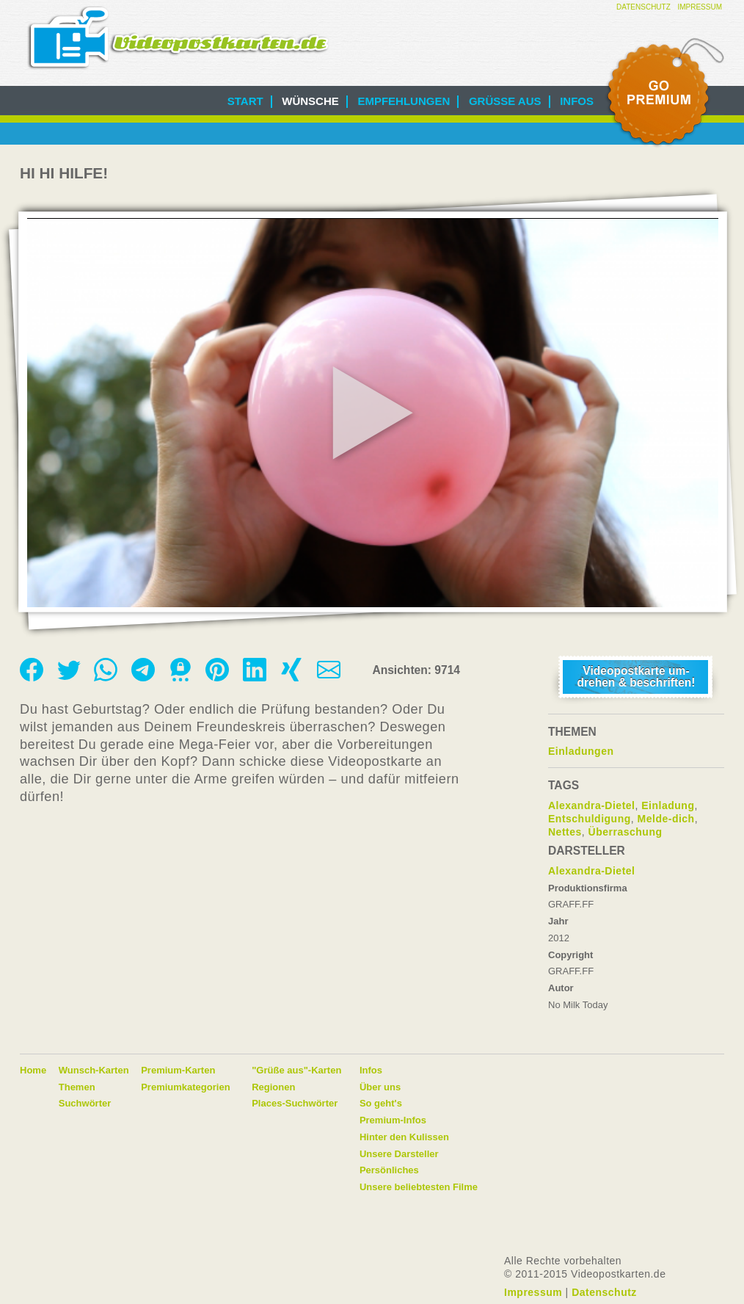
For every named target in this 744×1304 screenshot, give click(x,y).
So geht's (381, 1103)
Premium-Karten (178, 1070)
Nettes (565, 832)
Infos (577, 101)
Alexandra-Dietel (591, 805)
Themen (77, 1087)
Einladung (667, 805)
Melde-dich (666, 819)
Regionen (273, 1087)
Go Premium (664, 93)
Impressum (699, 7)
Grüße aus (505, 101)
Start (245, 101)
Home (33, 1070)
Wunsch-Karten (94, 1070)
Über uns (380, 1087)
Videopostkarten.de (178, 38)
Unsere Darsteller (399, 1153)
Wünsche (310, 101)
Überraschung (625, 832)
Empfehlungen (403, 101)
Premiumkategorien (185, 1087)
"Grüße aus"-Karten (296, 1070)
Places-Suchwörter (295, 1103)
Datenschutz (643, 7)
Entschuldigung (589, 819)
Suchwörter (85, 1103)
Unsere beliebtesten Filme (419, 1186)
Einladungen (581, 751)
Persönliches (389, 1170)
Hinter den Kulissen (404, 1136)
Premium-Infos (393, 1120)
